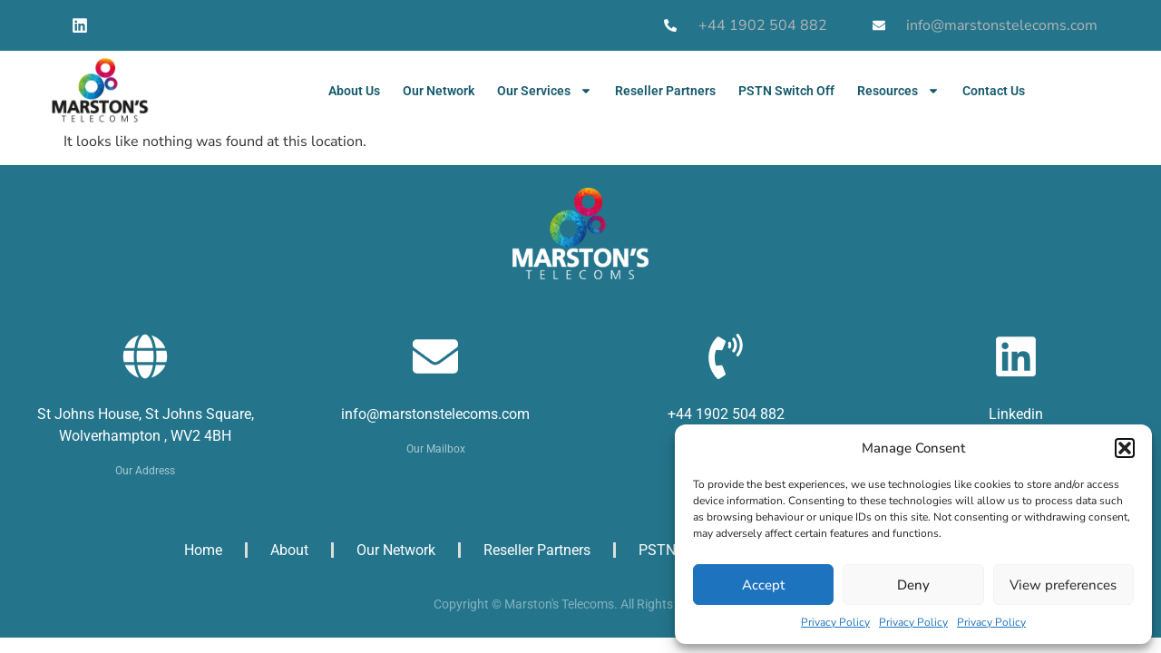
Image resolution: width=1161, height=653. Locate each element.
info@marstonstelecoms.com (435, 414)
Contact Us (993, 90)
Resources (898, 90)
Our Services (544, 90)
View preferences (1063, 585)
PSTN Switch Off (786, 90)
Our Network (438, 90)
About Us (354, 90)
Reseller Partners (665, 90)
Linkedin (1016, 414)
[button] (1125, 448)
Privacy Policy (835, 622)
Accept (763, 585)
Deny (913, 585)
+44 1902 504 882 (726, 414)
